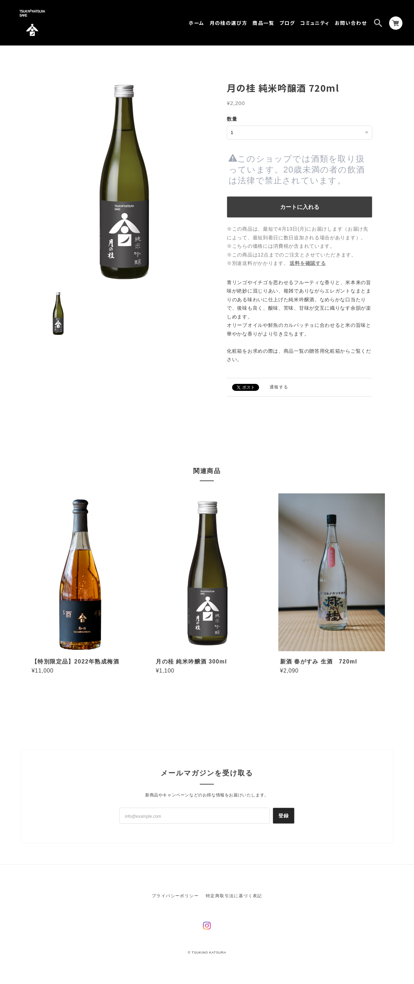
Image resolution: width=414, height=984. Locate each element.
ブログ (287, 23)
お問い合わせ (351, 23)
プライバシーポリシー (175, 895)
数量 (232, 119)
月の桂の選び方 (228, 23)
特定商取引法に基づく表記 (234, 895)
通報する (279, 387)
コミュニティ (314, 23)
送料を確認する (308, 263)
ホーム (196, 23)
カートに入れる (299, 207)
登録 (283, 815)
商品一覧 (263, 23)
